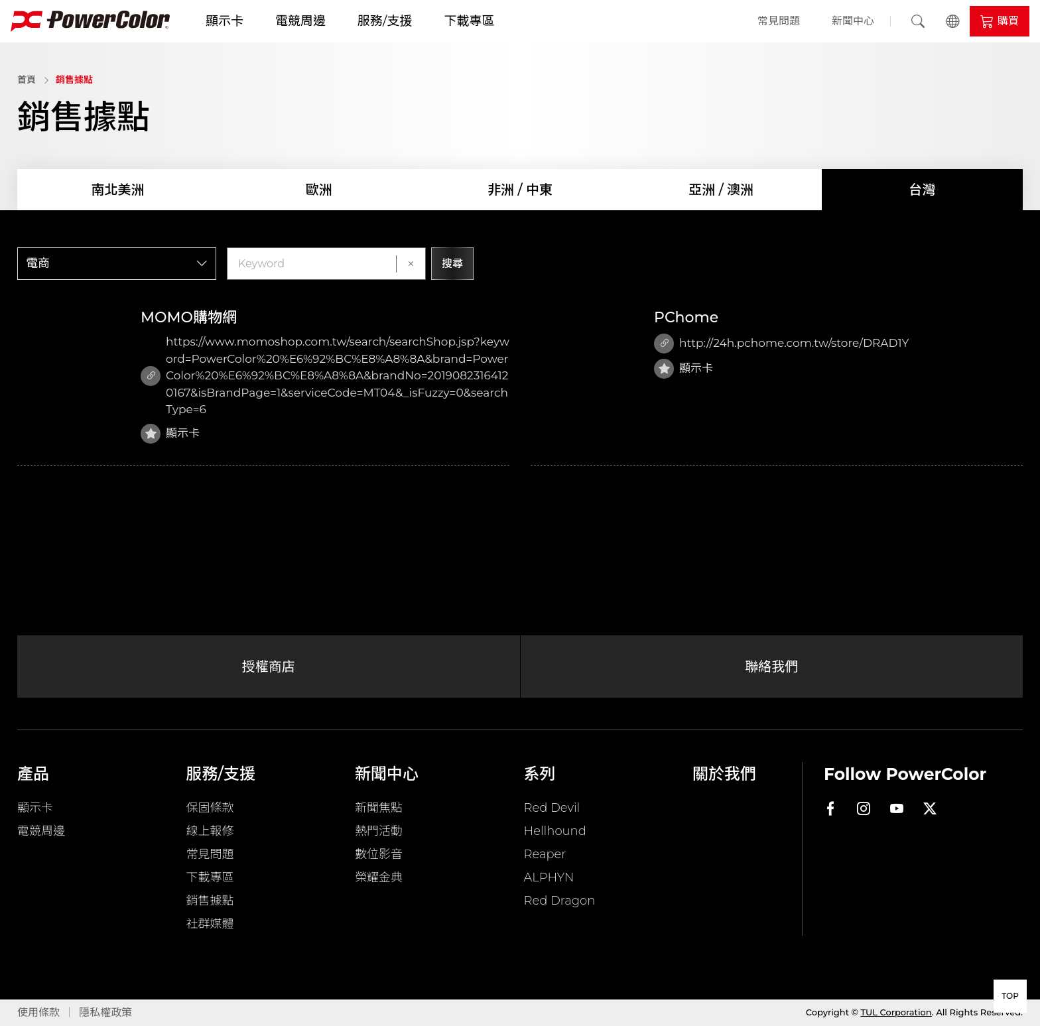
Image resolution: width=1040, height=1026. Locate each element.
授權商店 (268, 666)
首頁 (26, 80)
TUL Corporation (896, 1012)
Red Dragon (560, 900)
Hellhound (555, 831)
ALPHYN (549, 877)
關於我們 (724, 773)
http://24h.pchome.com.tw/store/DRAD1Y (781, 343)
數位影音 (379, 854)
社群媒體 (210, 924)
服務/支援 (385, 21)
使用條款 (38, 1012)
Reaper (545, 854)
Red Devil (552, 808)
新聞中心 (853, 21)
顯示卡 (224, 21)
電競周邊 (300, 21)
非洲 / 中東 (519, 190)
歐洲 (319, 190)
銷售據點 (74, 80)
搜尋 (452, 263)
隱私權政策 (105, 1012)
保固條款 (210, 808)
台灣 (922, 190)
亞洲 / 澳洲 (720, 190)
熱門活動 (379, 831)
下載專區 (469, 21)
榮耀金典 (379, 877)
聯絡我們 (771, 666)
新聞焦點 (379, 808)
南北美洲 (118, 190)
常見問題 (778, 21)
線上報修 (210, 831)
